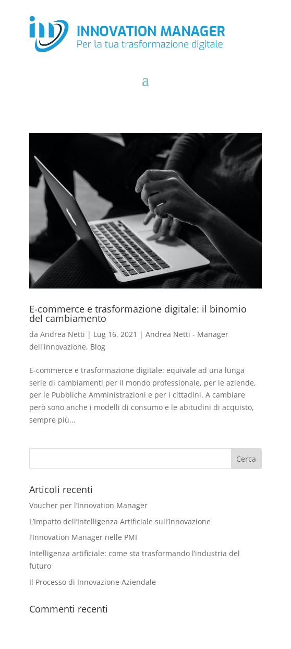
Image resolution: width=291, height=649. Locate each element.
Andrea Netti (62, 334)
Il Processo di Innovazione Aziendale (92, 582)
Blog (97, 347)
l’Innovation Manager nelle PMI (83, 537)
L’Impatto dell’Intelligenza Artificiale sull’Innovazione (120, 521)
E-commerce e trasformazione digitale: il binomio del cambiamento (138, 313)
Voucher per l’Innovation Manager (88, 505)
